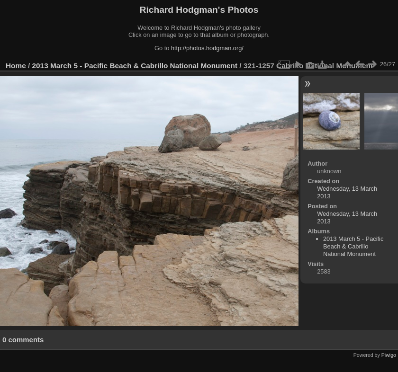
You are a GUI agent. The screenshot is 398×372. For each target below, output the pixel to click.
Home (16, 66)
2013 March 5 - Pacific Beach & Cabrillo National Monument (135, 66)
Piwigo (388, 355)
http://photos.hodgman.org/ (207, 48)
